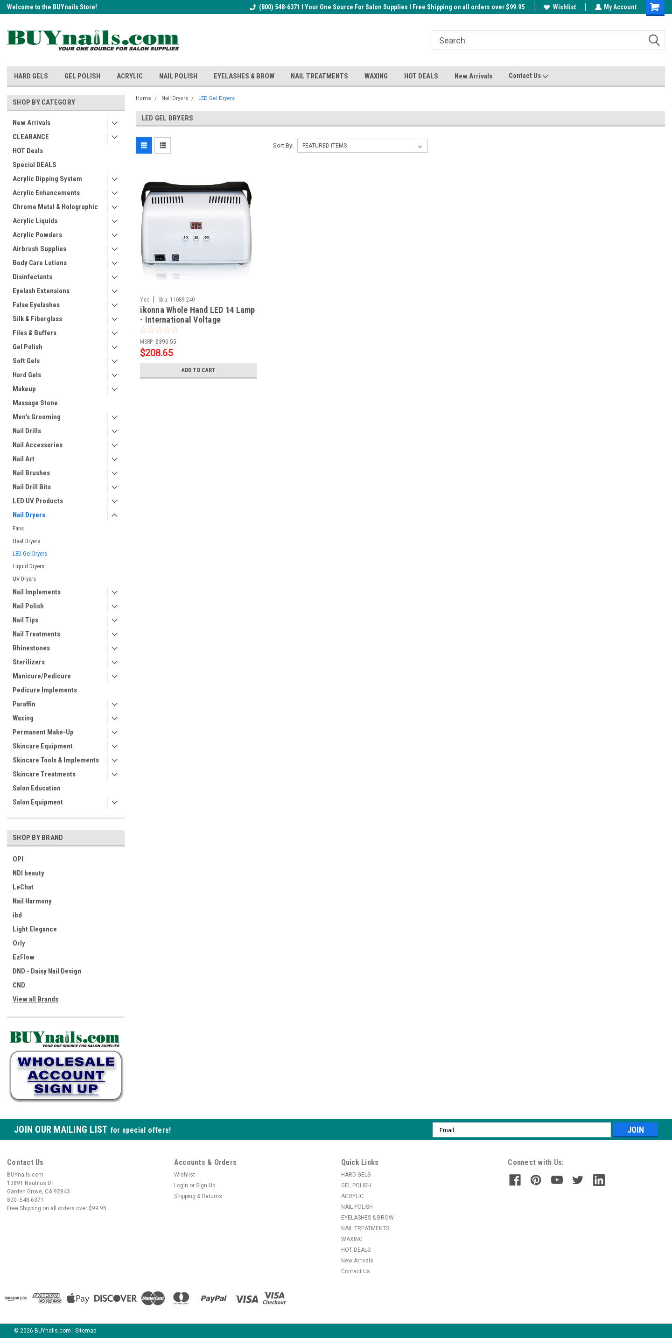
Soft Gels (26, 361)
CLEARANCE (31, 137)
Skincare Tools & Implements (56, 760)
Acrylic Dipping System (47, 179)
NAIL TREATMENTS (319, 76)
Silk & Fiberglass (37, 319)
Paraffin (24, 704)
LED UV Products (38, 501)
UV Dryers (24, 578)
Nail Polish (28, 606)
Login (181, 1185)
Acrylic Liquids (35, 221)
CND (19, 985)
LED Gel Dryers (30, 553)
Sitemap (85, 1330)
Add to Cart (198, 370)
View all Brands (35, 999)
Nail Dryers (29, 515)
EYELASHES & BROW (244, 76)
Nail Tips (25, 620)
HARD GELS (31, 76)
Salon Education (37, 788)
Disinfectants (32, 277)
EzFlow (24, 957)
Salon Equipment (38, 802)
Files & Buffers (34, 333)
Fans (18, 528)
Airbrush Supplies (39, 249)
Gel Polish (27, 347)
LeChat (23, 887)
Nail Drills (27, 431)
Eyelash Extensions (41, 291)
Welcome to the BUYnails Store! (52, 7)
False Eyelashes (36, 305)
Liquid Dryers (28, 566)
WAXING (376, 76)
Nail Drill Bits (32, 487)
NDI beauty (28, 873)
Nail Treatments (36, 634)
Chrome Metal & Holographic (55, 207)
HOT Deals (28, 151)
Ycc (144, 299)
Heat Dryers (26, 540)
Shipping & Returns (198, 1196)
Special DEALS (34, 165)
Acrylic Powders (37, 235)
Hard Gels (27, 375)
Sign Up (205, 1185)
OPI (18, 859)
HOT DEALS (421, 76)
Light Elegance (35, 929)
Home (143, 98)
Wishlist (559, 7)
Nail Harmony (32, 901)
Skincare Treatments (44, 774)
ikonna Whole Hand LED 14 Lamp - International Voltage (197, 314)
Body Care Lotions (40, 263)
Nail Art (24, 459)
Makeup (24, 389)
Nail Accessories (38, 445)
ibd (17, 915)
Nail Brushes (31, 473)
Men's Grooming (37, 417)
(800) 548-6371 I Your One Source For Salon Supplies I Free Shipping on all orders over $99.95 (386, 7)
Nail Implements (37, 592)
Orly (19, 943)
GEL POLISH (82, 76)
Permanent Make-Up (43, 732)
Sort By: (283, 145)
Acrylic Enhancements (46, 193)
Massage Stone (35, 403)
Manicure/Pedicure (42, 676)
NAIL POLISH (178, 76)
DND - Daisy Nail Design (47, 971)
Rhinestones (31, 648)
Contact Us (528, 76)
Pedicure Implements (45, 690)
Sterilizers (29, 662)
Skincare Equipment (43, 746)
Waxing (23, 718)
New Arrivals (473, 76)
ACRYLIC (130, 76)
